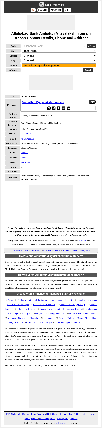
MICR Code (56, 10)
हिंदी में (67, 10)
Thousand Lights (62, 322)
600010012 (26, 133)
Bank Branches (38, 414)
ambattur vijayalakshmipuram (76, 250)
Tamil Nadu (26, 163)
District (13, 56)
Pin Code (63, 414)
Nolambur (34, 318)
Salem (71, 318)
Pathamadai (49, 318)
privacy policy (62, 418)
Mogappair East (57, 313)
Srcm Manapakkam (87, 318)
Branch (13, 65)
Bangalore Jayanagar (87, 300)
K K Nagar (13, 313)
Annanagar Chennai (62, 300)
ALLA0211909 (27, 139)
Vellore (76, 322)
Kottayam (26, 313)
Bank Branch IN (54, 4)
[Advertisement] (51, 22)
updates (73, 418)
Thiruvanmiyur (45, 322)
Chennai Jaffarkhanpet (18, 304)
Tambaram (30, 322)
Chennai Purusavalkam (44, 304)
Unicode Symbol (89, 414)
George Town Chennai (50, 309)
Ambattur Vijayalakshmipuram (43, 102)
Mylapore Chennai (16, 318)
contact (34, 418)
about (27, 418)
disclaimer (44, 418)
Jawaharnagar (91, 309)
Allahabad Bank (21, 250)
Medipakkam (41, 313)
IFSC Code (42, 10)
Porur (61, 318)
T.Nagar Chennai (15, 322)
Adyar (10, 300)
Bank (13, 46)
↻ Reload (91, 46)
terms (52, 418)
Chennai (24, 152)
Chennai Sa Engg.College (72, 304)
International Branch (72, 309)
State (13, 51)
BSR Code (52, 414)
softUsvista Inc (62, 423)
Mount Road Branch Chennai (83, 313)
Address (13, 70)
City (13, 60)
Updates (82, 240)
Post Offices (74, 414)
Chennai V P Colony (27, 309)
